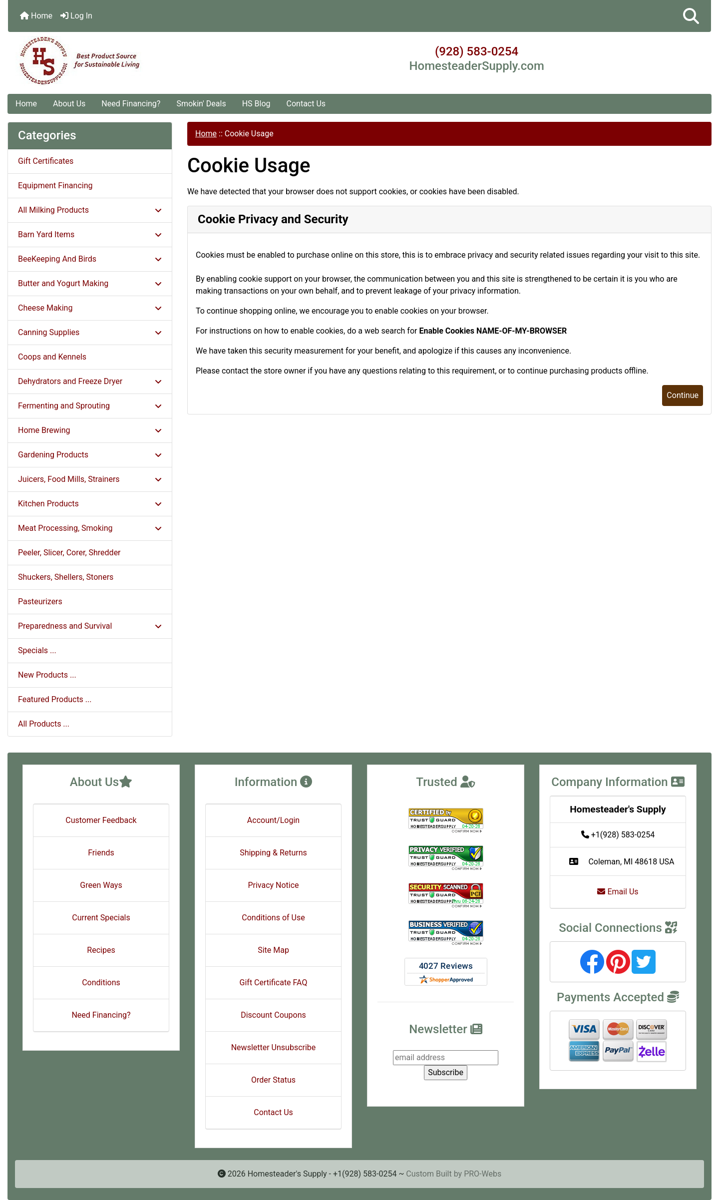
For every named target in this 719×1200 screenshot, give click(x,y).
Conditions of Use (273, 917)
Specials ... (37, 650)
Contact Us (306, 103)
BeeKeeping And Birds (90, 259)
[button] (691, 16)
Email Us (617, 891)
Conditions (101, 982)
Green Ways (101, 885)
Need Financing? (130, 103)
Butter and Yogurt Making (90, 283)
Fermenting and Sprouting (90, 405)
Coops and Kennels (52, 357)
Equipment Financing (55, 185)
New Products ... (47, 675)
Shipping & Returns (273, 852)
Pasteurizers (40, 601)
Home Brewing (90, 430)
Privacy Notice (273, 885)
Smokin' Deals (201, 103)
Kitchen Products (90, 503)
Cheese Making (90, 308)
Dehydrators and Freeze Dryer (90, 381)
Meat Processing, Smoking (90, 528)
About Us (69, 103)
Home (36, 15)
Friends (101, 852)
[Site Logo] (125, 61)
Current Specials (101, 917)
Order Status (273, 1080)
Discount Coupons (273, 1015)
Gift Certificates (45, 161)
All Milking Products (90, 210)
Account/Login (273, 820)
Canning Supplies (90, 332)
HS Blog (256, 103)
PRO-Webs (482, 1174)
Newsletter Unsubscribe (273, 1047)
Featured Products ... (55, 699)
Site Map (273, 950)
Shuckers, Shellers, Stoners (65, 577)
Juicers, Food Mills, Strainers (90, 479)
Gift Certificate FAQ (274, 982)
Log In (76, 15)
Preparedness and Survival (90, 626)
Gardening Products (90, 454)
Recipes (101, 950)
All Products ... (43, 724)
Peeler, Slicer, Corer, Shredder (69, 552)
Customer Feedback (100, 820)
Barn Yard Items (90, 234)
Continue (683, 395)
